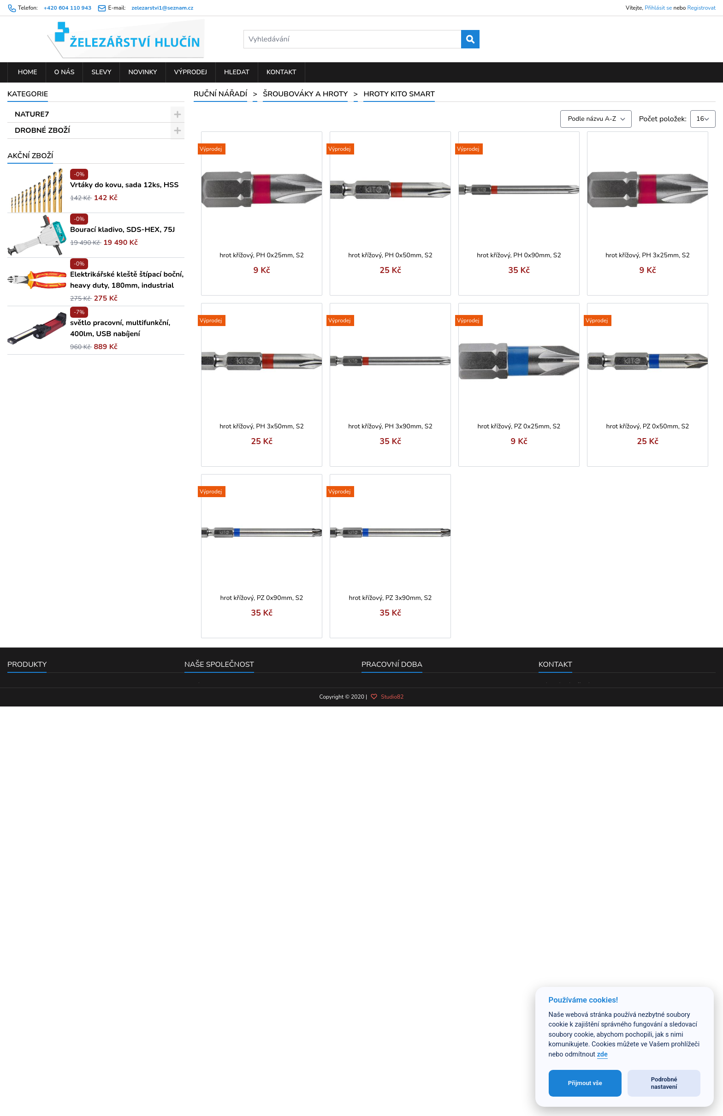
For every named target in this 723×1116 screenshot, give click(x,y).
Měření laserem (51, 566)
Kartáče (38, 421)
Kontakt (281, 72)
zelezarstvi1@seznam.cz (162, 8)
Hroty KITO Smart (62, 356)
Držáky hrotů (52, 308)
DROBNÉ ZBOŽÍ (42, 130)
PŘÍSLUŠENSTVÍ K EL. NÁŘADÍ (69, 679)
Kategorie (27, 94)
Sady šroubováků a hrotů (72, 243)
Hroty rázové (52, 389)
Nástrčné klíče (54, 195)
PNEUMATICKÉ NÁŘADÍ (56, 728)
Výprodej (190, 72)
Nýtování (41, 647)
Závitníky (41, 518)
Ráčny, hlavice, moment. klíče (74, 486)
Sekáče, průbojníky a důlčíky (72, 405)
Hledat (236, 72)
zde (602, 1054)
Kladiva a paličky (53, 453)
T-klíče (42, 340)
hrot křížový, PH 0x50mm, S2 (390, 255)
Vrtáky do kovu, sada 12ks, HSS (124, 774)
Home (26, 72)
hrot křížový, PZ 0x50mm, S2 (647, 426)
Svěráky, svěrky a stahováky (72, 437)
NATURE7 (32, 114)
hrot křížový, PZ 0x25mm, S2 (519, 426)
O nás (64, 72)
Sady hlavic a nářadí (59, 615)
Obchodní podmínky (217, 1011)
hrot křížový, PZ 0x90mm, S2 (261, 598)
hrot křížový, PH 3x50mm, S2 (261, 426)
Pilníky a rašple (51, 534)
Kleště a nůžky (50, 582)
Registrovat (701, 8)
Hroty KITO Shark (60, 276)
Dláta (35, 550)
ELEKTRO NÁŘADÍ (47, 695)
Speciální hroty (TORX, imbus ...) (84, 211)
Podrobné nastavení (664, 1083)
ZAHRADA (33, 711)
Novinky (142, 72)
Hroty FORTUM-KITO (66, 373)
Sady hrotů (49, 260)
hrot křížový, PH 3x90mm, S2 (390, 426)
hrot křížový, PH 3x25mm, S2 (647, 255)
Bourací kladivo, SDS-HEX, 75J (122, 819)
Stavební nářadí (51, 163)
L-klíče (42, 292)
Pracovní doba (392, 978)
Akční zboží (30, 745)
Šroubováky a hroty (58, 179)
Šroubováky (50, 227)
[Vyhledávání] (361, 39)
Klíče (34, 502)
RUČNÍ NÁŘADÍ (42, 147)
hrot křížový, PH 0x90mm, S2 (519, 255)
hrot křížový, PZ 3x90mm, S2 (390, 598)
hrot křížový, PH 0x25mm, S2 (261, 255)
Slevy (101, 72)
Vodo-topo (44, 663)
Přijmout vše (585, 1083)
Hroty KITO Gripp (59, 324)
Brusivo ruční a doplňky (64, 631)
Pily (32, 599)
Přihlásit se (658, 8)
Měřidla (38, 469)
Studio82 (386, 1064)
